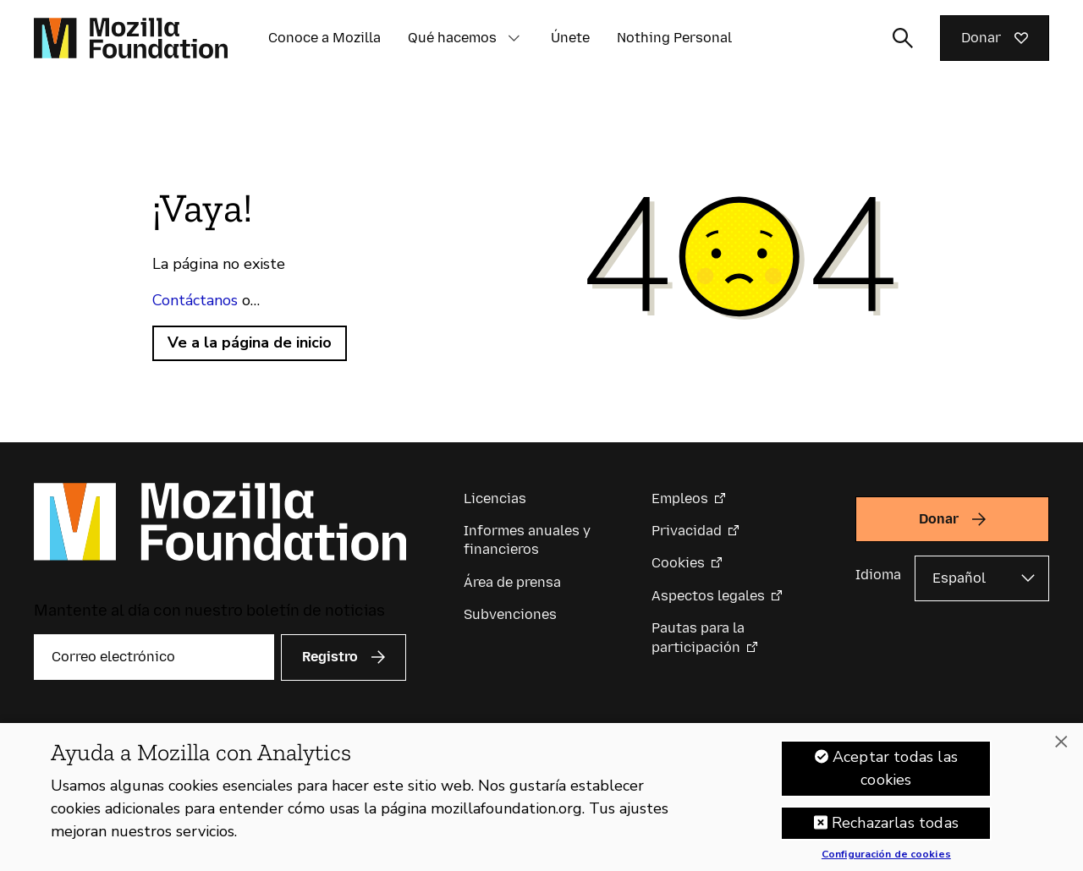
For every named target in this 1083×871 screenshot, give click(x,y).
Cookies (678, 563)
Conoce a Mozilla (324, 38)
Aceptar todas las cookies (895, 780)
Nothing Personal (674, 38)
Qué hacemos (452, 38)
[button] (513, 38)
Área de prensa (512, 582)
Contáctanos (195, 300)
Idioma (878, 575)
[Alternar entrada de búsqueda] (903, 38)
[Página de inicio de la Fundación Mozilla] (131, 38)
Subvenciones (510, 614)
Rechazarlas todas (895, 834)
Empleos (679, 498)
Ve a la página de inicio (250, 342)
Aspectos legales (708, 596)
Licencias (495, 498)
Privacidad (686, 531)
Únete (570, 38)
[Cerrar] (1061, 753)
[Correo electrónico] (154, 657)
